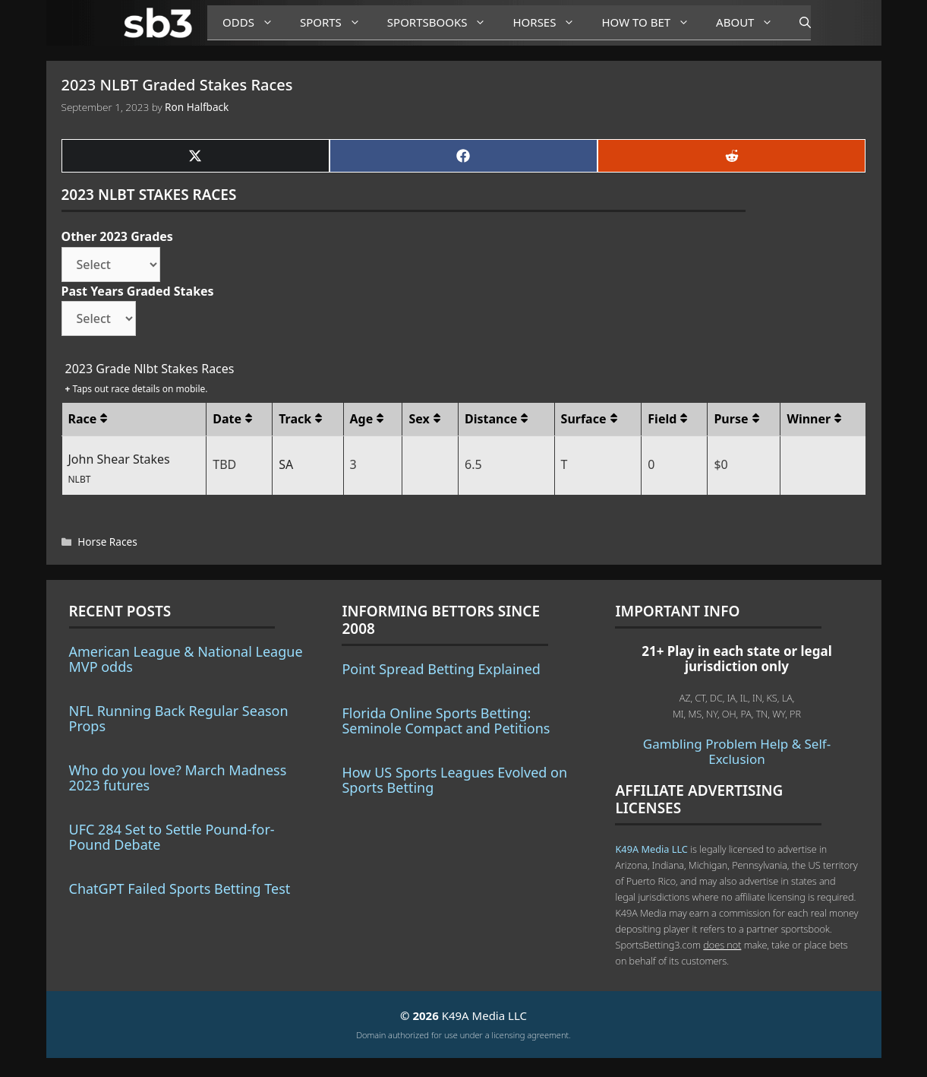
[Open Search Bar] (797, 22)
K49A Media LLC (651, 849)
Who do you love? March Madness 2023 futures (178, 777)
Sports (336, 22)
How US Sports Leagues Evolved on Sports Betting (454, 780)
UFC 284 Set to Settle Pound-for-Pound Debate (172, 837)
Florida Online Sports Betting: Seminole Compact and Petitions (446, 720)
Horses (549, 22)
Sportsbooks (442, 22)
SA (286, 464)
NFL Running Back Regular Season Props (179, 718)
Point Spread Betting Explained (441, 669)
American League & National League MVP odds (186, 659)
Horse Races (107, 541)
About (750, 22)
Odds (253, 22)
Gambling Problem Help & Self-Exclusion (737, 751)
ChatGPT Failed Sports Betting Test (180, 888)
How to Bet (651, 22)
